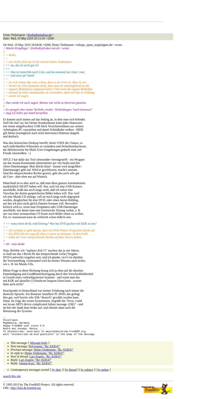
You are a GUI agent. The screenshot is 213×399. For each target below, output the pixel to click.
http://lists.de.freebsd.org (26, 392)
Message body (39, 346)
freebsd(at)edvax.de (40, 35)
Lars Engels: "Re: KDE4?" (45, 360)
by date (56, 373)
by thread (71, 373)
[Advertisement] (72, 11)
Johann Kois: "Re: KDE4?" (35, 367)
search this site (12, 380)
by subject (87, 373)
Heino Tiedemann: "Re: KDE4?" (54, 353)
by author (103, 373)
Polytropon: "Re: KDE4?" (44, 350)
